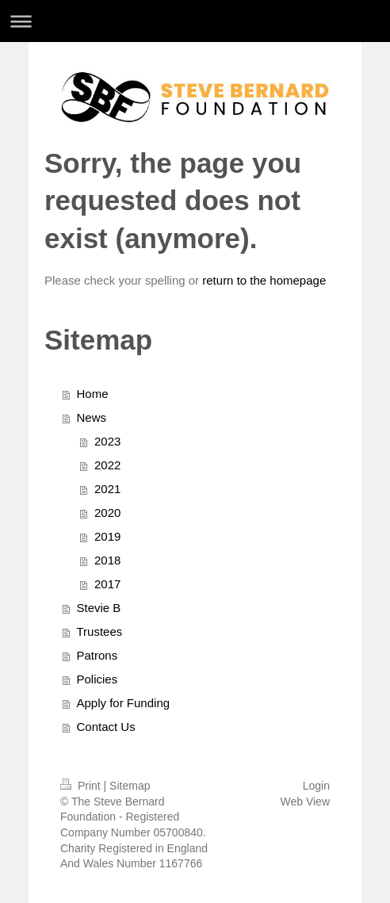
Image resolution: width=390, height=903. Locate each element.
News (92, 417)
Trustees (100, 631)
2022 (107, 465)
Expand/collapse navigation (195, 21)
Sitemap (129, 785)
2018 (107, 560)
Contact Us (106, 726)
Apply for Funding (123, 703)
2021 (107, 489)
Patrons (97, 655)
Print (82, 785)
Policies (97, 679)
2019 (107, 536)
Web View (305, 801)
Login (316, 785)
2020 (107, 512)
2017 (107, 584)
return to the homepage (264, 280)
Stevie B (99, 607)
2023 (107, 441)
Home (93, 393)
